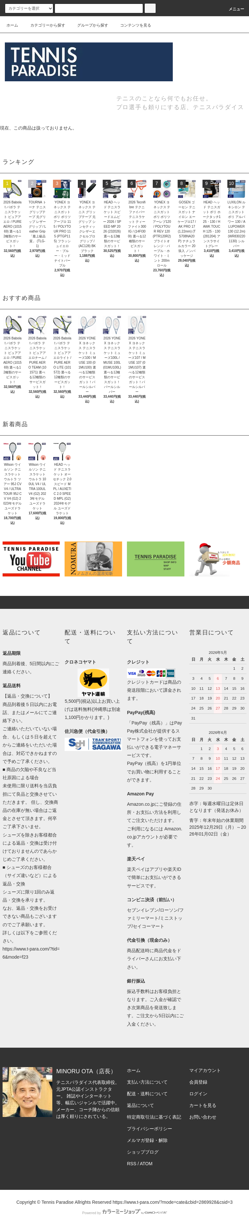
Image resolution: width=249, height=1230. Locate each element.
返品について (140, 1105)
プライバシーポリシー (149, 1128)
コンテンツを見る (131, 25)
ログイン (198, 1093)
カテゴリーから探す (44, 25)
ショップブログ (143, 1152)
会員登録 (198, 1082)
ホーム (12, 25)
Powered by (124, 1213)
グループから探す (88, 25)
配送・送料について (147, 1093)
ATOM (146, 1163)
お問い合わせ (202, 1117)
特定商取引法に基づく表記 (154, 1117)
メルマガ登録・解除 (147, 1140)
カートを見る (202, 1105)
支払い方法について (147, 1082)
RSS (131, 1163)
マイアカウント (205, 1070)
